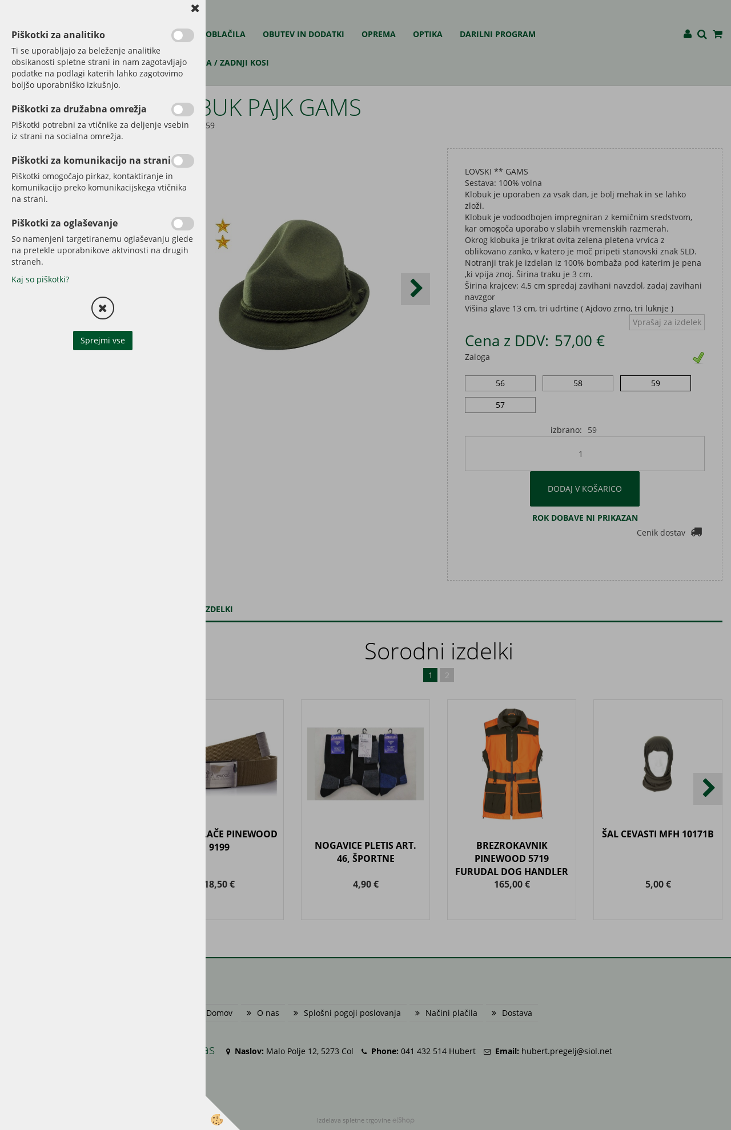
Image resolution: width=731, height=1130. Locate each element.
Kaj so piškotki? (40, 279)
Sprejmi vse (103, 340)
